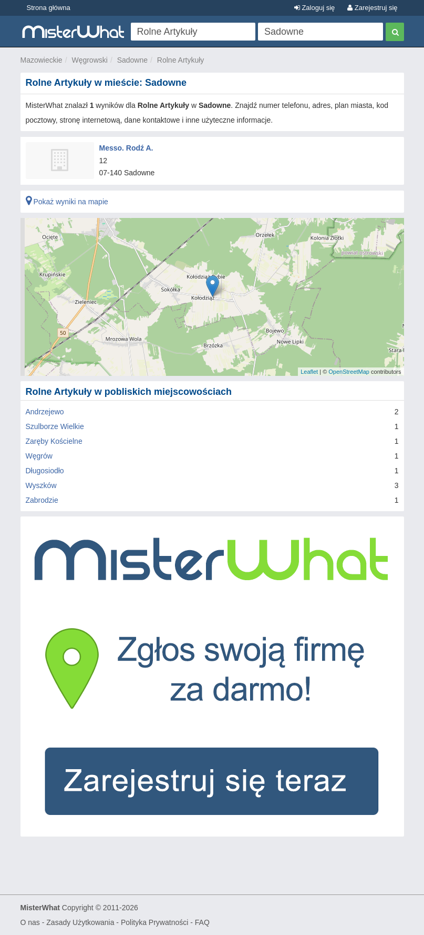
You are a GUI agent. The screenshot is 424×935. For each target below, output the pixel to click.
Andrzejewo (45, 411)
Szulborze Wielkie (55, 426)
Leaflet (309, 372)
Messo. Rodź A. (126, 148)
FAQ (202, 922)
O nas (30, 922)
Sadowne (132, 60)
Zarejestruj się (372, 8)
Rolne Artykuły (180, 60)
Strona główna (48, 8)
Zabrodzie (42, 500)
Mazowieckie (41, 60)
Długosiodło (45, 470)
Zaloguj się (314, 8)
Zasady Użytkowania (80, 922)
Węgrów (39, 456)
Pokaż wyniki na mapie (67, 201)
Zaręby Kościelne (54, 441)
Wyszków (41, 485)
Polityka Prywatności (154, 922)
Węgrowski (89, 60)
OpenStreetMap (348, 372)
